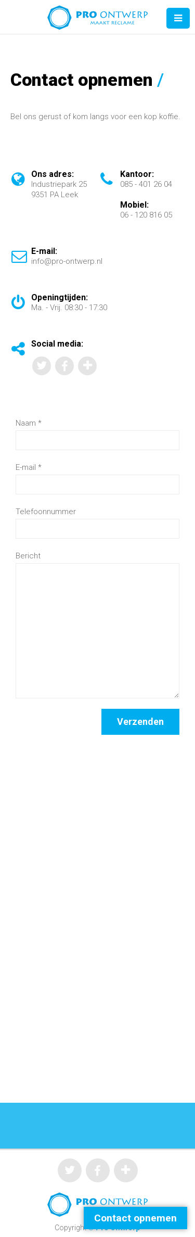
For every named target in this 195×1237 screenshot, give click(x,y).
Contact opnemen (135, 1218)
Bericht (28, 555)
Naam (29, 423)
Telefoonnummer (46, 511)
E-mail (29, 467)
